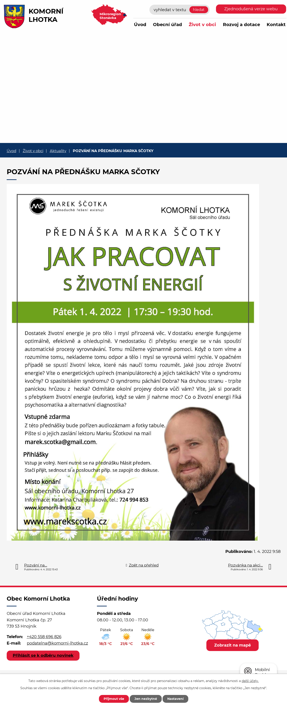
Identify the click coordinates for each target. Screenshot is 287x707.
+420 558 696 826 (44, 636)
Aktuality (58, 151)
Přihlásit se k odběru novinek (43, 655)
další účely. (250, 681)
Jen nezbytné (145, 699)
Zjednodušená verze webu (251, 8)
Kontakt (276, 24)
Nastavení (175, 699)
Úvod (140, 24)
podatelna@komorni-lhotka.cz (57, 643)
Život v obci (202, 24)
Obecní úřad (167, 24)
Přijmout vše (114, 699)
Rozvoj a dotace (241, 24)
